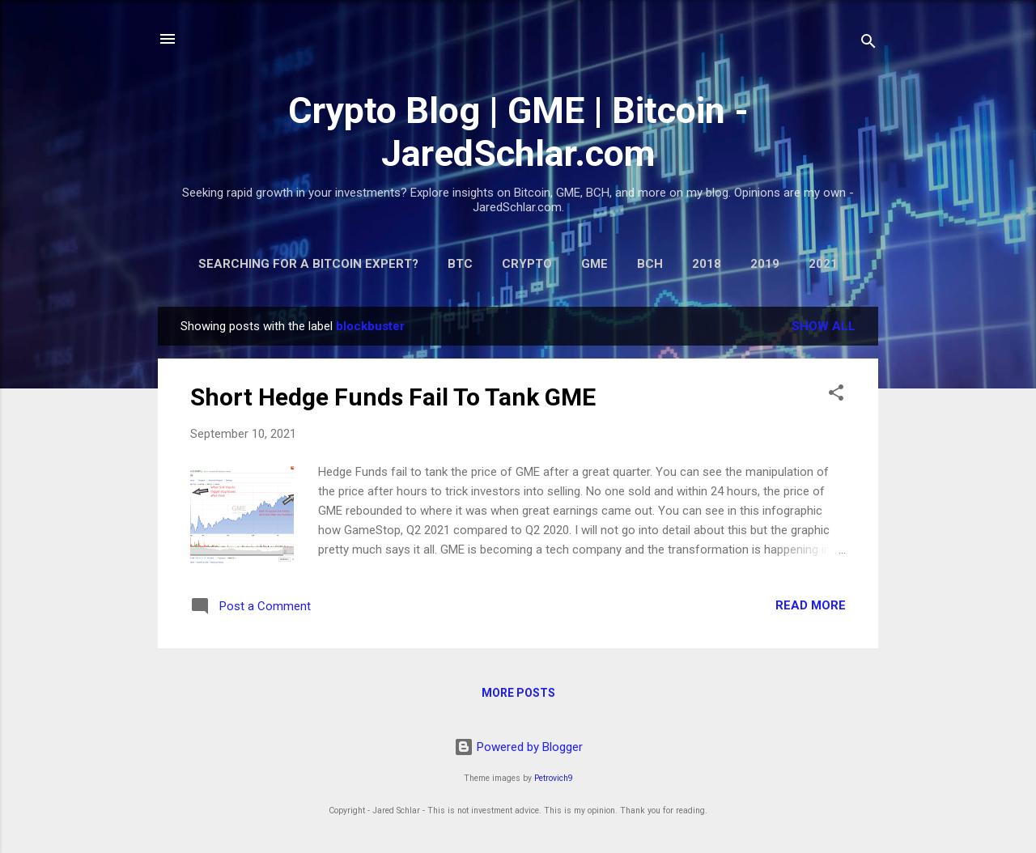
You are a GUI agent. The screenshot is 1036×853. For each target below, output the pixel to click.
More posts (518, 692)
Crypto (527, 264)
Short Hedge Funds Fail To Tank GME (393, 397)
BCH (650, 264)
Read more (810, 605)
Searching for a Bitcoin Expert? (308, 264)
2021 (823, 264)
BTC (460, 264)
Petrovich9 (553, 778)
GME (594, 264)
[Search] (868, 44)
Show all (824, 326)
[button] (836, 395)
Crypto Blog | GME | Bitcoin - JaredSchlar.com (518, 132)
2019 (764, 264)
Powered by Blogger (518, 747)
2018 (706, 264)
